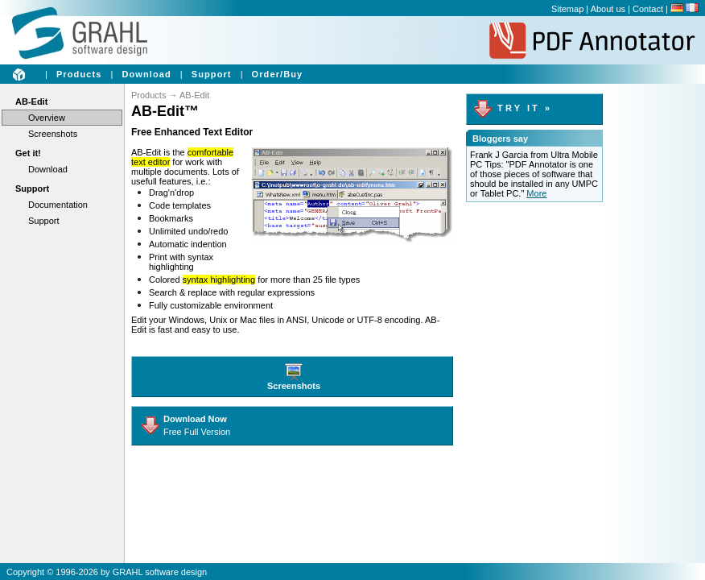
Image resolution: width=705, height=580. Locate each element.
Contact (648, 9)
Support (212, 74)
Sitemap (567, 9)
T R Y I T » (511, 108)
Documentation (58, 204)
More (536, 193)
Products (78, 74)
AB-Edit (31, 101)
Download (146, 74)
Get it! (28, 153)
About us (608, 9)
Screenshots (52, 134)
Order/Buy (277, 74)
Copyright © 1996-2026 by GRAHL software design (106, 572)
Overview (46, 117)
